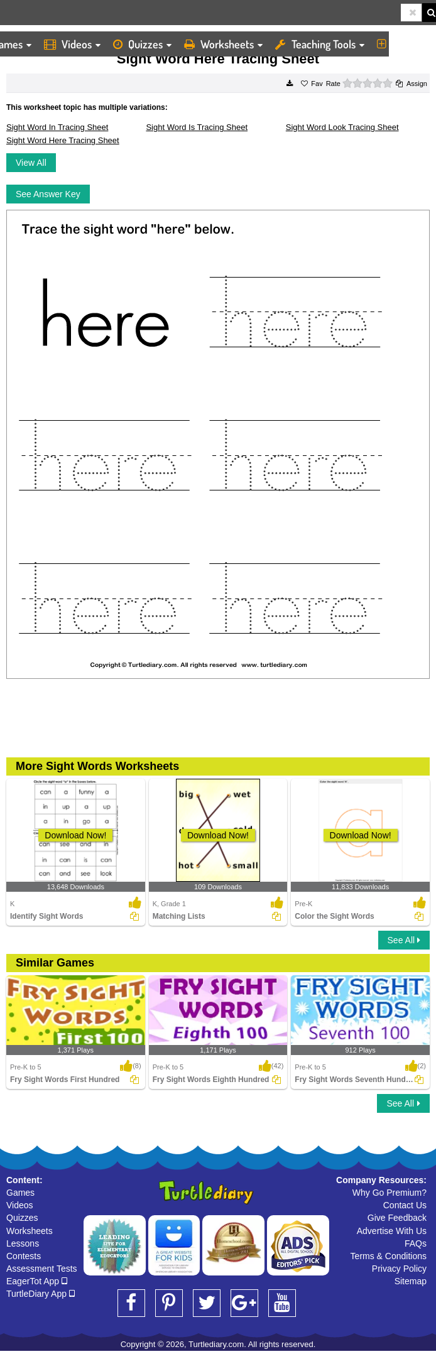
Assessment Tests (41, 1269)
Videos (72, 44)
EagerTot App (36, 1281)
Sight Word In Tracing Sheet (57, 127)
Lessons (22, 1243)
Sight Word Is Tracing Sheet (197, 127)
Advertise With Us (392, 1231)
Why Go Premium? (389, 1193)
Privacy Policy (399, 1269)
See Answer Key (48, 194)
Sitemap (411, 1281)
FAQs (416, 1243)
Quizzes (142, 44)
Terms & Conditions (389, 1256)
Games (20, 1193)
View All (31, 163)
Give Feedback (397, 1218)
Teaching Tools (319, 44)
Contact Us (405, 1205)
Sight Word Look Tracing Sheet (342, 127)
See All (404, 940)
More (400, 44)
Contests (23, 1256)
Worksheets (223, 44)
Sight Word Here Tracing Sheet (62, 140)
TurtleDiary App (40, 1294)
